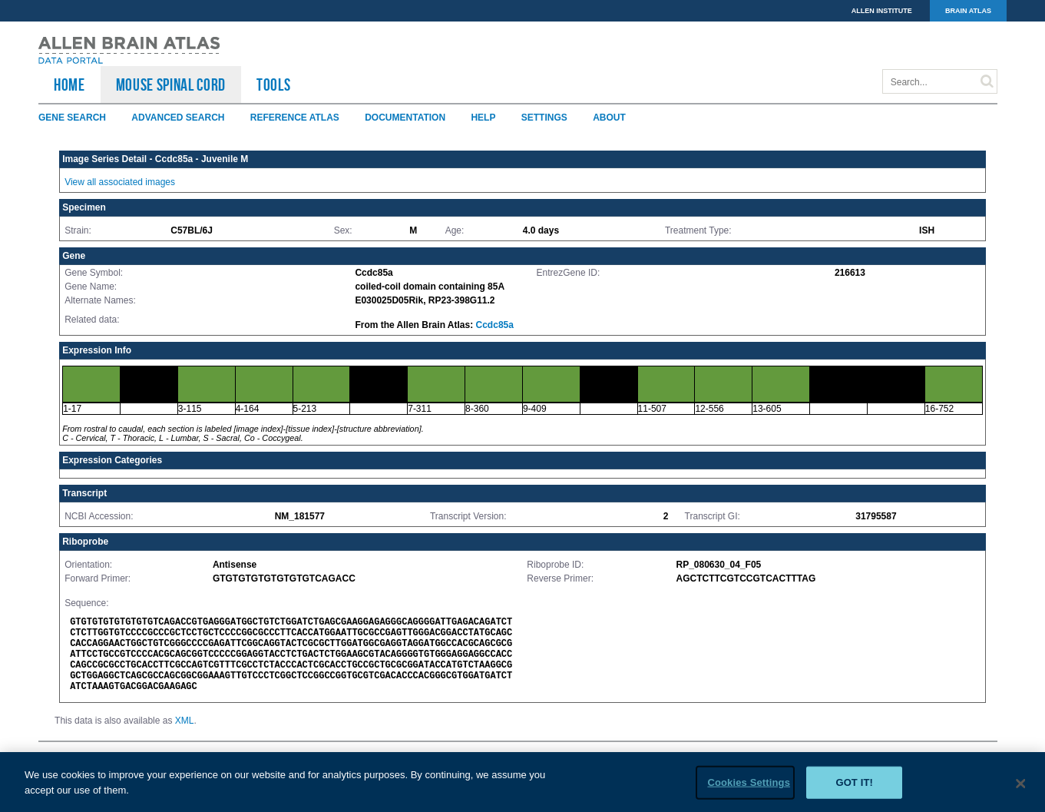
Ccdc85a (495, 325)
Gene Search (72, 117)
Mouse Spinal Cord (171, 84)
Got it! (854, 788)
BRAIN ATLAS (968, 11)
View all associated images (119, 182)
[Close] (1020, 790)
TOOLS (273, 84)
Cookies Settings (748, 788)
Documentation (405, 117)
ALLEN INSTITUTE (882, 11)
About (609, 117)
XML (184, 720)
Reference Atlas (294, 117)
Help (483, 117)
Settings (544, 117)
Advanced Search (177, 117)
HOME (69, 84)
